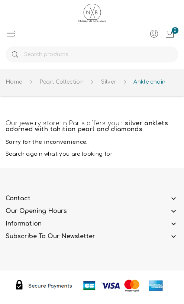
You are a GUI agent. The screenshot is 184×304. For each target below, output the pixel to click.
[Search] (92, 54)
